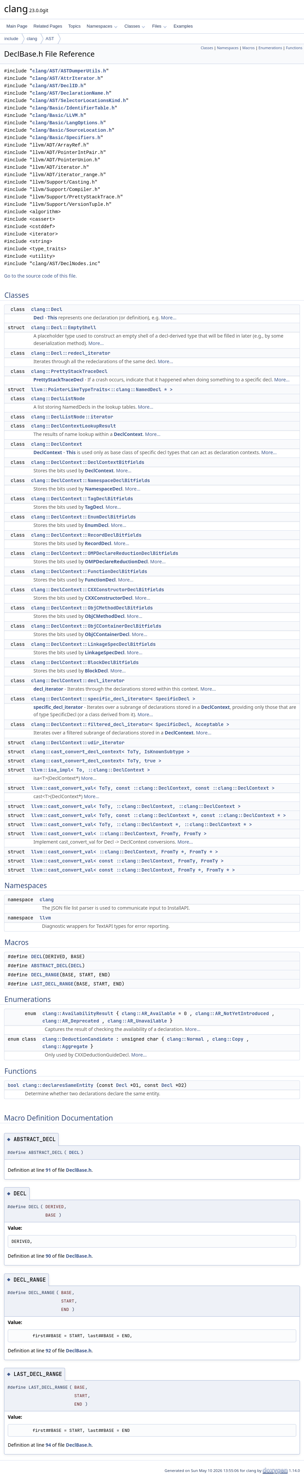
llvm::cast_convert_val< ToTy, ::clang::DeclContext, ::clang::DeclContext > (136, 806)
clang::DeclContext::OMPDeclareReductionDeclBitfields (104, 553)
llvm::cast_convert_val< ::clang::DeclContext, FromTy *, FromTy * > (124, 852)
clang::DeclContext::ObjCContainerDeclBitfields (96, 626)
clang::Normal (185, 1039)
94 (48, 1445)
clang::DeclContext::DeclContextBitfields (87, 462)
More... (169, 317)
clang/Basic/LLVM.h (57, 115)
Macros (248, 47)
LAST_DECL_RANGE (52, 984)
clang (32, 38)
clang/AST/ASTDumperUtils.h (69, 71)
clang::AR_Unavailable (137, 1021)
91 (48, 1170)
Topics (74, 26)
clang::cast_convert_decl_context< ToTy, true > (96, 761)
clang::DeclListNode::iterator (72, 417)
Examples (183, 26)
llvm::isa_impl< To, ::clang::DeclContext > (90, 770)
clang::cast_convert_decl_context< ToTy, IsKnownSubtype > (110, 752)
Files (159, 26)
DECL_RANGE (45, 975)
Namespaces (102, 26)
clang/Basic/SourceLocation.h (72, 130)
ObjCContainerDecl (107, 634)
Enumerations (270, 47)
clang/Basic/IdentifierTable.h (73, 108)
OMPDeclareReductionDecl (116, 561)
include (11, 38)
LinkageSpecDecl (105, 652)
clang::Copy (227, 1039)
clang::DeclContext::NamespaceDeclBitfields (90, 480)
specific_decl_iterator (58, 707)
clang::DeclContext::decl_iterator (77, 681)
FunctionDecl (100, 579)
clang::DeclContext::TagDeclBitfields (82, 499)
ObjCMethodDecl (104, 616)
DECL (36, 956)
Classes (134, 26)
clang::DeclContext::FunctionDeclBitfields (89, 571)
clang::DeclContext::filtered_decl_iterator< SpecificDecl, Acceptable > (130, 724)
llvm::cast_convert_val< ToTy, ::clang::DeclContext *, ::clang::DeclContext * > (141, 824)
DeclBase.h (78, 1170)
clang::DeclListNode (58, 399)
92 (48, 1350)
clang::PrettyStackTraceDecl (69, 371)
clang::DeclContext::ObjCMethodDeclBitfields (92, 608)
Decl (38, 317)
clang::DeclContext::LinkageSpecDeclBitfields (93, 644)
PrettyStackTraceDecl (58, 379)
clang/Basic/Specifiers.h (66, 137)
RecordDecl (98, 543)
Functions (294, 47)
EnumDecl (97, 525)
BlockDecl (96, 670)
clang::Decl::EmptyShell (63, 327)
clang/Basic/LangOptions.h (67, 123)
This (52, 317)
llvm (45, 918)
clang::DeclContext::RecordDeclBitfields (86, 535)
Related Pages (47, 26)
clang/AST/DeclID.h (57, 86)
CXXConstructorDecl (108, 598)
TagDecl (94, 507)
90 (48, 1256)
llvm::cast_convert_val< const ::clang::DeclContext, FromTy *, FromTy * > (133, 870)
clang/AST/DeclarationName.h (70, 93)
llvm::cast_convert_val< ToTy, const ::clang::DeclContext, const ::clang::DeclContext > (152, 788)
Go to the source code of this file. (40, 276)
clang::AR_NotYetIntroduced (232, 1013)
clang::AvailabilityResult (77, 1013)
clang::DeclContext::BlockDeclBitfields (85, 662)
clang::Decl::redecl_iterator (70, 353)
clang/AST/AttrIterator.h (66, 78)
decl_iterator (48, 689)
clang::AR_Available (149, 1013)
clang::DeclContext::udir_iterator (77, 743)
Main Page (16, 26)
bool (13, 1085)
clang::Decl (46, 309)
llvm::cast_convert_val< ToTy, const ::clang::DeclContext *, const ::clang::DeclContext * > (158, 815)
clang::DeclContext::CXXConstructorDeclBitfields (97, 590)
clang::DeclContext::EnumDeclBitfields (83, 517)
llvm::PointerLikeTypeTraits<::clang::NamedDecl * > (102, 389)
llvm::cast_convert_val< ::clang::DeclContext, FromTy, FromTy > (119, 833)
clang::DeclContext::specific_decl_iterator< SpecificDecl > (113, 699)
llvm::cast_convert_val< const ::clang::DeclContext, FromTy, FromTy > (127, 861)
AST (49, 38)
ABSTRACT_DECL (49, 966)
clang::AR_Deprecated (70, 1021)
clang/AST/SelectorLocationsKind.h (79, 100)
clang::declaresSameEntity (58, 1085)
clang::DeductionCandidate (77, 1039)
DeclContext (128, 434)
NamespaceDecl (104, 488)
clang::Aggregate (65, 1046)
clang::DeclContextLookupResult (73, 426)
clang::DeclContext (56, 444)
